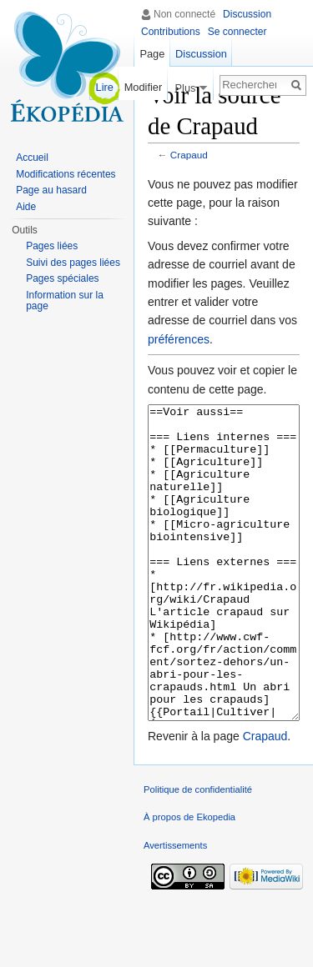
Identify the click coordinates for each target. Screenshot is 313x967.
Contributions (170, 32)
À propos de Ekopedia (189, 879)
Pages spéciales (62, 278)
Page (151, 54)
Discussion (247, 14)
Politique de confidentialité (198, 852)
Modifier (143, 87)
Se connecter (237, 32)
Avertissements (175, 908)
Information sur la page (64, 301)
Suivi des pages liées (73, 262)
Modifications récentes (65, 174)
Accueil (32, 157)
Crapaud (189, 154)
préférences (179, 339)
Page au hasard (51, 190)
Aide (26, 207)
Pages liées (52, 246)
